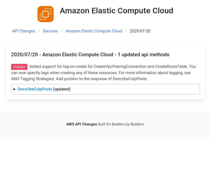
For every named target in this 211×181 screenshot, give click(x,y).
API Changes (23, 31)
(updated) (44, 89)
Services (50, 31)
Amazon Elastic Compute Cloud (94, 31)
